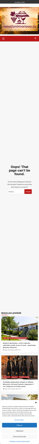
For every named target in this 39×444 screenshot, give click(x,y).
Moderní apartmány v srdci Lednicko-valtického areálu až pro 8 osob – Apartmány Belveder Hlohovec (19, 345)
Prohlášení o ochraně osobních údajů (19, 441)
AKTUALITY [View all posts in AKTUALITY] (7, 377)
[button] (36, 403)
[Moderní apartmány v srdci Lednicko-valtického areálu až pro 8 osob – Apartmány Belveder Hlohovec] (19, 328)
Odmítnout (19, 431)
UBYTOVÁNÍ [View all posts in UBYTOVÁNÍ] (23, 338)
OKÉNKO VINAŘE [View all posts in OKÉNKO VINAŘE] (24, 377)
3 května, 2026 (14, 350)
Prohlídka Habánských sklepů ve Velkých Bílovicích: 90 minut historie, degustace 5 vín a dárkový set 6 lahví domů (18, 384)
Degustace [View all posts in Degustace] (15, 377)
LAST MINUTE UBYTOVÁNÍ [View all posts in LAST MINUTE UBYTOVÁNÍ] (11, 338)
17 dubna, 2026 (14, 389)
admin (6, 350)
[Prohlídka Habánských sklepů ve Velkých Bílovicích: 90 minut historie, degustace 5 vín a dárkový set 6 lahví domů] (19, 367)
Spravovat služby (19, 420)
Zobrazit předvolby (19, 436)
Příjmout (19, 425)
